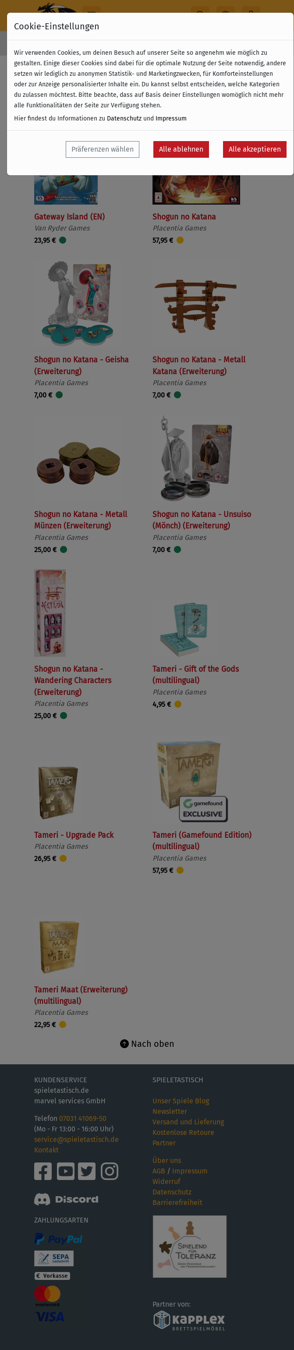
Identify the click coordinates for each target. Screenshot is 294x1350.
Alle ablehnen (181, 149)
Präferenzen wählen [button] (102, 149)
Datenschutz (124, 118)
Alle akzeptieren (255, 149)
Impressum (171, 118)
